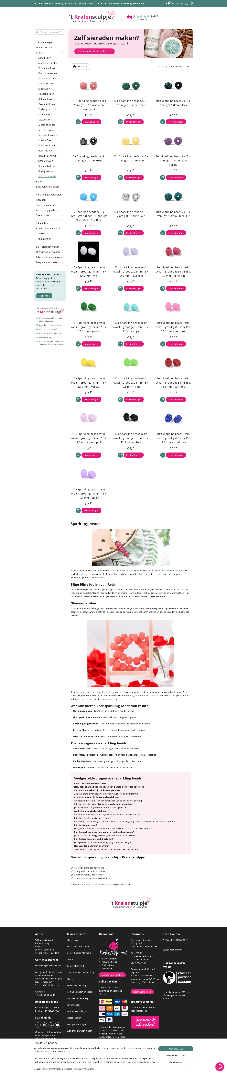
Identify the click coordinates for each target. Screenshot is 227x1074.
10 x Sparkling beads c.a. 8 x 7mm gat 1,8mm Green (131, 103)
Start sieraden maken (50, 246)
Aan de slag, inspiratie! (141, 940)
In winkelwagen (91, 121)
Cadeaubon (42, 223)
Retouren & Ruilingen (77, 1011)
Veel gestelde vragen (76, 1024)
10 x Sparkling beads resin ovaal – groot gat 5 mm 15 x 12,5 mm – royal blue (173, 438)
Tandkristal (50, 233)
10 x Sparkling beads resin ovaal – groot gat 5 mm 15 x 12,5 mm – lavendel (130, 271)
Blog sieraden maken (50, 262)
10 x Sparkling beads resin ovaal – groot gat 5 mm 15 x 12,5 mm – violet (88, 494)
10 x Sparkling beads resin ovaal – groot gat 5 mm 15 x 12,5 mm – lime (130, 383)
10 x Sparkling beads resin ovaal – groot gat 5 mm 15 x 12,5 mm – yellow (88, 383)
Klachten (71, 979)
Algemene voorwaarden (78, 946)
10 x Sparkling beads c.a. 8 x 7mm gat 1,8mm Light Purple (173, 160)
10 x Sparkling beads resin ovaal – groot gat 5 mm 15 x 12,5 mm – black (130, 438)
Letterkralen (45, 119)
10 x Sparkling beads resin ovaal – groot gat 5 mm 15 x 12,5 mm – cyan (130, 327)
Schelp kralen (45, 160)
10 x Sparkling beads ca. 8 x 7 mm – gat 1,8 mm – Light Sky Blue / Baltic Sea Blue (88, 216)
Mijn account (180, 3)
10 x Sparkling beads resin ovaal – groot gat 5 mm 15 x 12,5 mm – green (88, 327)
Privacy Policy (73, 1004)
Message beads (46, 124)
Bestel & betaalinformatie (79, 952)
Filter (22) (80, 66)
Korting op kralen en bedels (80, 991)
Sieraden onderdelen (50, 186)
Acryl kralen (51, 57)
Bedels (50, 181)
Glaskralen (51, 88)
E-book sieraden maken (49, 257)
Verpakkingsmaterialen (50, 194)
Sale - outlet (50, 215)
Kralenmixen (45, 114)
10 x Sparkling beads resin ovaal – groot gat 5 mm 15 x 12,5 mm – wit (88, 271)
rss (130, 1069)
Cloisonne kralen (47, 73)
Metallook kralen (47, 135)
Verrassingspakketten (48, 210)
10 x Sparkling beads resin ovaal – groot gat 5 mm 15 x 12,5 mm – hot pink (173, 327)
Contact (70, 959)
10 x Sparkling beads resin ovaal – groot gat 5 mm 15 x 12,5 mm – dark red (173, 383)
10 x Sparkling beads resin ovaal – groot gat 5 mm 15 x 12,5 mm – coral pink (173, 271)
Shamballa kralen (47, 166)
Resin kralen (45, 150)
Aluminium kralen (47, 63)
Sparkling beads (47, 176)
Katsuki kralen (46, 99)
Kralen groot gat (47, 109)
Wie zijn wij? (136, 943)
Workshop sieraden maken (79, 1030)
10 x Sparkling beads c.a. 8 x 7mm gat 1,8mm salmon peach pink (88, 105)
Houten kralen (51, 93)
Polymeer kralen (51, 145)
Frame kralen (45, 83)
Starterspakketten (46, 205)
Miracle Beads (46, 140)
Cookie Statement (75, 966)
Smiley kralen (45, 171)
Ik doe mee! (44, 295)
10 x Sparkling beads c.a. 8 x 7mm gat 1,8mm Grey (88, 158)
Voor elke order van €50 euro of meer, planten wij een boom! (176, 995)
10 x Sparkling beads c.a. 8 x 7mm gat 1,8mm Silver (131, 214)
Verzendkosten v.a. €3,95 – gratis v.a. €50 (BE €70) (60, 3)
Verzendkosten (74, 1017)
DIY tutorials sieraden (50, 252)
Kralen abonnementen (48, 228)
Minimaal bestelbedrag (77, 998)
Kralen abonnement (142, 991)
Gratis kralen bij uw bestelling (80, 972)
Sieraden (50, 199)
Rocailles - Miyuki (51, 155)
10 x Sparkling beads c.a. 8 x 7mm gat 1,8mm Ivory (131, 158)
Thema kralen (50, 238)
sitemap (124, 1069)
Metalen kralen (51, 130)
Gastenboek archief (172, 949)
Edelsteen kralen (51, 78)
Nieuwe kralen (50, 47)
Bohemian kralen (47, 68)
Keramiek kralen (47, 104)
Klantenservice (74, 940)
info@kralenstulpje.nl (51, 965)
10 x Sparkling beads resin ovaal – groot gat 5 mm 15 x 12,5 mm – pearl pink (88, 438)
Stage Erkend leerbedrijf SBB (144, 946)
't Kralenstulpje (44, 42)
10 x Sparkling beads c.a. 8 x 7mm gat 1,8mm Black (173, 103)
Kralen (50, 52)
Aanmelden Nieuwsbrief (112, 975)
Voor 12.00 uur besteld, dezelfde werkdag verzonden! (116, 3)
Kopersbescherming (76, 985)
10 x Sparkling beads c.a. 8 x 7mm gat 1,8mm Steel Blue (173, 214)
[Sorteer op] (180, 66)
